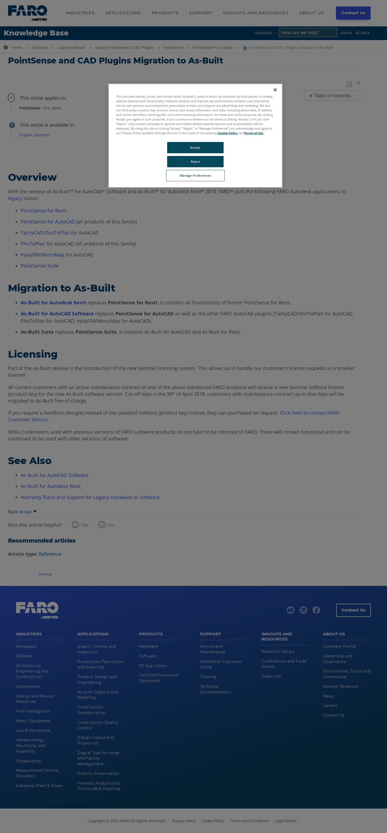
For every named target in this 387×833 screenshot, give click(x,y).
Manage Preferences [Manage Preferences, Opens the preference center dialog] (195, 175)
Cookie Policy (227, 133)
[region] (195, 135)
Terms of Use (253, 133)
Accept (195, 147)
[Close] (275, 90)
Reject (195, 161)
